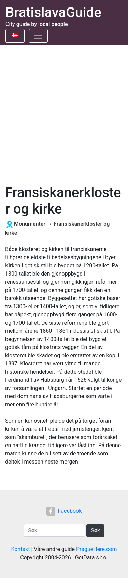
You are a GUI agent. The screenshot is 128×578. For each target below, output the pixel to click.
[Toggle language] (15, 36)
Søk (95, 530)
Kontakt (20, 549)
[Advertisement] (64, 112)
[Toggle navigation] (38, 36)
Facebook (64, 510)
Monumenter (29, 224)
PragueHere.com (96, 549)
